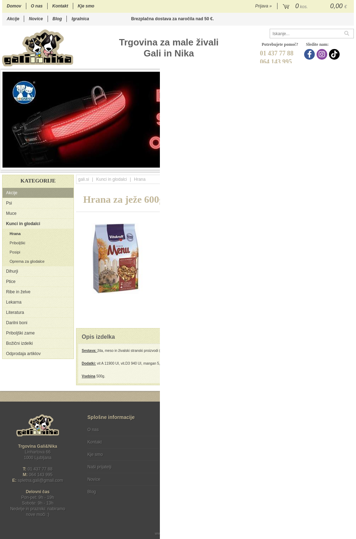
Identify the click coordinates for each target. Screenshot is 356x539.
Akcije (13, 18)
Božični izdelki (19, 343)
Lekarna (13, 302)
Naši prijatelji (99, 466)
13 (314, 164)
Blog (57, 18)
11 (300, 164)
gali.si (83, 179)
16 (335, 164)
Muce (11, 213)
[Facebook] (310, 54)
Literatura (15, 312)
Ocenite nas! (193, 489)
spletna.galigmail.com (40, 480)
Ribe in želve (18, 291)
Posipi (15, 252)
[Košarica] (315, 6)
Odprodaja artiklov (23, 353)
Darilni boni (16, 322)
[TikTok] (335, 54)
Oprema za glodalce (27, 261)
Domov (14, 6)
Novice (36, 18)
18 (349, 164)
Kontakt (60, 6)
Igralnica (80, 18)
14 (321, 164)
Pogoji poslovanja (189, 429)
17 (342, 164)
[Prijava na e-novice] (347, 435)
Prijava (263, 6)
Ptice (11, 281)
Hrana (15, 234)
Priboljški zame (20, 333)
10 (293, 164)
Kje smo (86, 6)
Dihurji (12, 271)
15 (328, 164)
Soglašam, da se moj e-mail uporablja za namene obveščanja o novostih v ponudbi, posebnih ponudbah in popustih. (306, 458)
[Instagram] (323, 54)
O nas (37, 6)
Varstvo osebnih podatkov (197, 442)
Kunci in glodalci (23, 223)
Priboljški (17, 243)
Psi (9, 203)
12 (307, 164)
